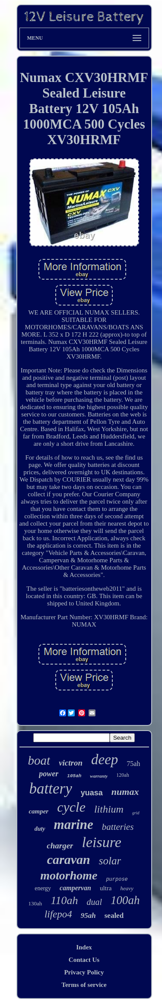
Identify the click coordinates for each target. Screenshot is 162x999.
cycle (71, 807)
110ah (64, 900)
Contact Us (84, 959)
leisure (101, 842)
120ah (122, 775)
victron (71, 762)
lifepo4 (58, 914)
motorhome (68, 875)
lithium (109, 809)
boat (39, 760)
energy (43, 888)
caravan (68, 859)
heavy (126, 888)
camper (38, 811)
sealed (114, 915)
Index (84, 947)
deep (104, 759)
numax (125, 791)
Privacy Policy (84, 972)
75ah (133, 763)
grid (136, 812)
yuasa (92, 792)
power (48, 773)
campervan (75, 888)
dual (94, 902)
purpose (116, 879)
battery (50, 788)
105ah (74, 775)
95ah (88, 915)
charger (60, 845)
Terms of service (83, 984)
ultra (106, 888)
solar (110, 861)
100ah (125, 900)
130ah (35, 903)
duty (40, 829)
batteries (118, 827)
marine (73, 824)
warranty (99, 775)
